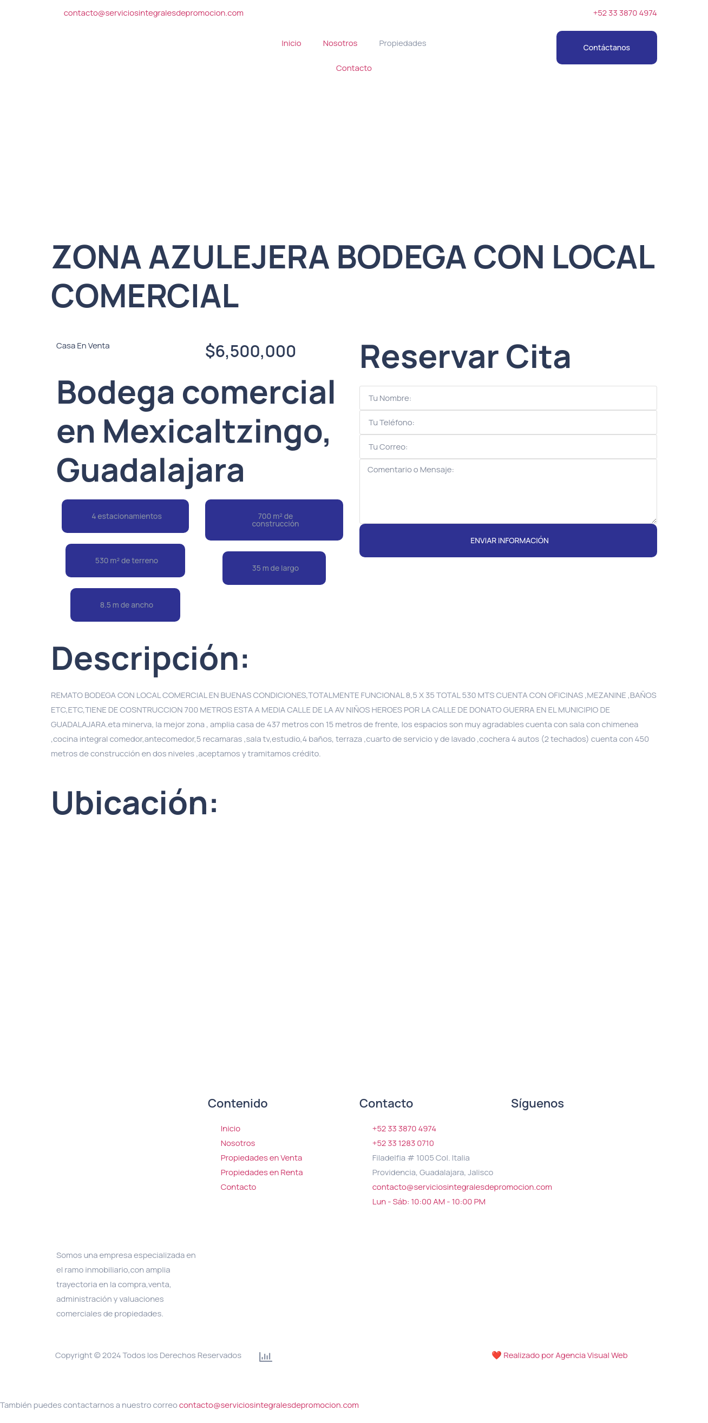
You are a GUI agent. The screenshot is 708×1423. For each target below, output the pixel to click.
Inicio (291, 43)
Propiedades (402, 43)
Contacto (354, 68)
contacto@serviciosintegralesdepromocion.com (269, 1405)
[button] (125, 516)
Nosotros (340, 43)
